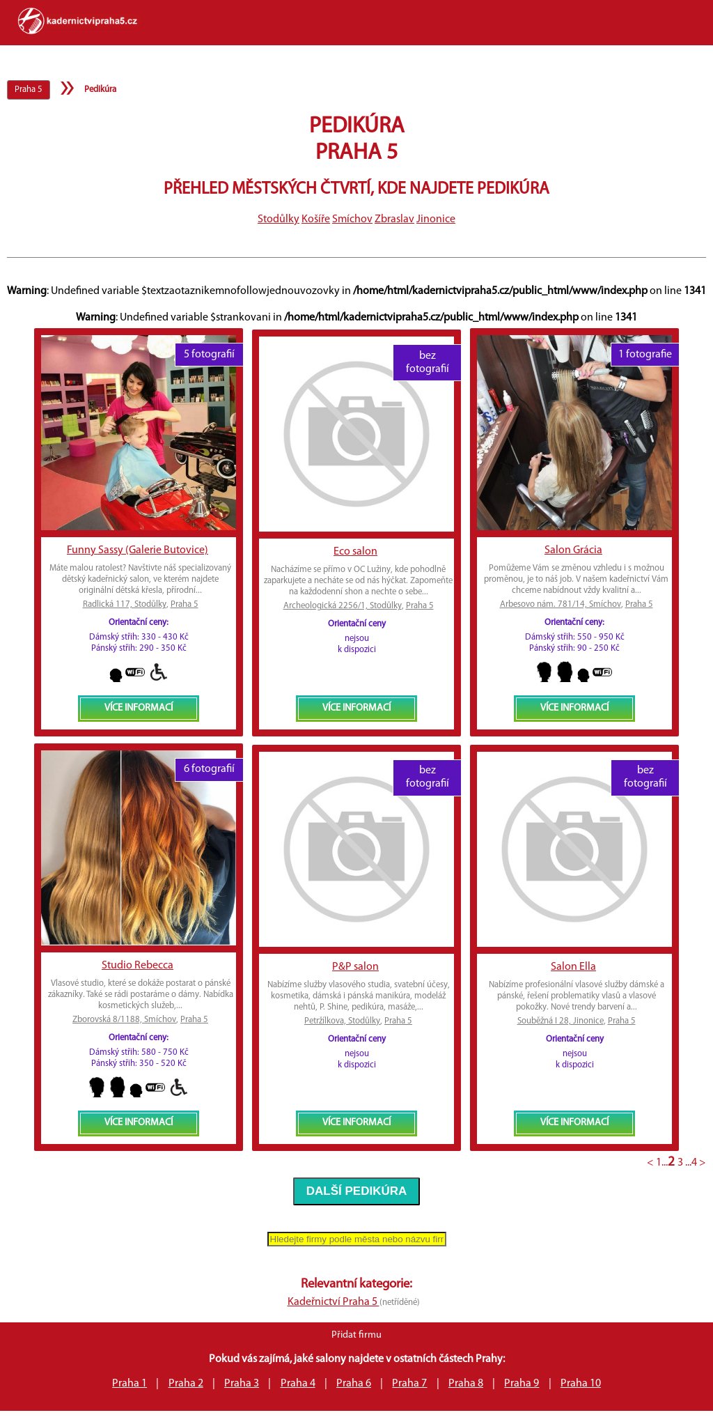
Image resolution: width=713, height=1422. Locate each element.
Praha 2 (186, 1383)
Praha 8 (465, 1383)
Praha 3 (241, 1383)
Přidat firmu (356, 1335)
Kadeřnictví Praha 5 (333, 1302)
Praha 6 (353, 1383)
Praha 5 (184, 604)
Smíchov (352, 219)
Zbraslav (394, 219)
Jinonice (435, 219)
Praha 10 (581, 1383)
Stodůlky (278, 219)
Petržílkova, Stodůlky (342, 1021)
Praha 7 (409, 1383)
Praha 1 (129, 1383)
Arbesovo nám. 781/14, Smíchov (560, 604)
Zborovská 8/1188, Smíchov (124, 1019)
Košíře (315, 219)
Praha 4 (298, 1383)
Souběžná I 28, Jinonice (560, 1021)
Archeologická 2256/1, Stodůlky (342, 605)
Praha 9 (521, 1383)
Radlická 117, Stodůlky (124, 604)
